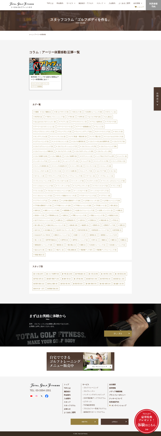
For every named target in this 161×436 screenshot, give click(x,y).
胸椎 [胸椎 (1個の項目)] (104, 240)
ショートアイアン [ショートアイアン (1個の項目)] (71, 161)
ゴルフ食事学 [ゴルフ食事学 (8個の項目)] (71, 156)
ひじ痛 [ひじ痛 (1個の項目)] (108, 117)
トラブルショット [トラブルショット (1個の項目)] (106, 176)
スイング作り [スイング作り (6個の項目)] (76, 166)
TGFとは (50, 3)
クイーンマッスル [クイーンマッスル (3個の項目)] (58, 136)
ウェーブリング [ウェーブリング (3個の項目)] (65, 131)
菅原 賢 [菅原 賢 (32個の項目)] (79, 284)
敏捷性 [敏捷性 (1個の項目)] (85, 225)
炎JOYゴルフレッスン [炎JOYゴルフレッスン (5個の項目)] (65, 230)
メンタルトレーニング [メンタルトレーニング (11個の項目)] (43, 195)
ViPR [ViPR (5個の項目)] (81, 117)
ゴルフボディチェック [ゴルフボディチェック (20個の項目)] (84, 151)
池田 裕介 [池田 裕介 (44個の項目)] (92, 279)
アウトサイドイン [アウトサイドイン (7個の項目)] (80, 122)
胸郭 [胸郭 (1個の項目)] (114, 240)
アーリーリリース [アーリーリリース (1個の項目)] (66, 126)
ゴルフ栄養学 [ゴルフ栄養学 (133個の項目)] (41, 156)
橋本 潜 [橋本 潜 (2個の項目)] (67, 279)
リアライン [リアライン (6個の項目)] (105, 195)
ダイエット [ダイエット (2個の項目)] (39, 176)
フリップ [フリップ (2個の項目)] (116, 186)
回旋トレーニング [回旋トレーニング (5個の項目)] (98, 215)
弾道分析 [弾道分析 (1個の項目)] (104, 220)
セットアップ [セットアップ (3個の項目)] (86, 171)
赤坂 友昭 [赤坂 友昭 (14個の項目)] (105, 284)
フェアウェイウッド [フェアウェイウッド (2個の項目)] (81, 186)
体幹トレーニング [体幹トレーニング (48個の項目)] (52, 210)
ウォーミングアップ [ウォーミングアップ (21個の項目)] (84, 131)
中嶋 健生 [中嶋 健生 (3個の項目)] (81, 274)
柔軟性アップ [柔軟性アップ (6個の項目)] (109, 225)
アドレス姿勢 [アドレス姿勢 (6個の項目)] (96, 122)
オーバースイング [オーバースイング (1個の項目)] (103, 131)
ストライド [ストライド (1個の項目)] (91, 166)
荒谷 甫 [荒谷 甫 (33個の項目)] (66, 284)
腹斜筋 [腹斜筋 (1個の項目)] (60, 245)
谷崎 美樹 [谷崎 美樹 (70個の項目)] (92, 284)
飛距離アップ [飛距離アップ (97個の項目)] (86, 250)
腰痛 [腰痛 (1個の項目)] (123, 240)
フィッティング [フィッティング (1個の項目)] (64, 186)
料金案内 (60, 3)
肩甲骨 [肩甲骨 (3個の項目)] (64, 240)
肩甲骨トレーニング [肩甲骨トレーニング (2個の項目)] (80, 240)
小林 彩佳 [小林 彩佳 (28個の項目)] (121, 274)
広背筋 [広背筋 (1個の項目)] (92, 220)
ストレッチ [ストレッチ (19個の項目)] (106, 166)
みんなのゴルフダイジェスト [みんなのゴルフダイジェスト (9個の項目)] (45, 122)
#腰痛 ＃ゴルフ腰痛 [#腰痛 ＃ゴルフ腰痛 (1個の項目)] (43, 112)
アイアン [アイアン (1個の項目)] (64, 122)
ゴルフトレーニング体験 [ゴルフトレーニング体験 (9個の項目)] (44, 151)
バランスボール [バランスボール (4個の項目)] (62, 181)
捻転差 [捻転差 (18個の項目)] (73, 225)
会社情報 (137, 3)
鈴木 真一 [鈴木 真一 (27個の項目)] (39, 288)
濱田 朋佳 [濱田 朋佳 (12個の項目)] (39, 284)
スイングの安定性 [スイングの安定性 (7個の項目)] (60, 166)
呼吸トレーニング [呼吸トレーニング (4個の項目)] (79, 215)
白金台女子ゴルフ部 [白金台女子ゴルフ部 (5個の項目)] (42, 235)
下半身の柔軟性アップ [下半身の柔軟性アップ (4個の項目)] (43, 205)
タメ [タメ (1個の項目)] (113, 171)
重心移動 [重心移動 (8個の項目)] (72, 250)
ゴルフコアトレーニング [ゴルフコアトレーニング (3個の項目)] (44, 146)
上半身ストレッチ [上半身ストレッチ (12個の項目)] (92, 200)
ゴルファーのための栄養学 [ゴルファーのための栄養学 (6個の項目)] (99, 141)
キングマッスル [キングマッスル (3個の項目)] (41, 136)
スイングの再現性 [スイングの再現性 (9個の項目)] (42, 166)
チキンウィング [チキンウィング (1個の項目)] (55, 176)
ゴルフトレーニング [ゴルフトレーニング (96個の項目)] (109, 146)
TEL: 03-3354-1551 (40, 390)
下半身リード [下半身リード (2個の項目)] (101, 205)
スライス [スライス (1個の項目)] (57, 171)
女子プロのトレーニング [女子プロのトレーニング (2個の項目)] (44, 220)
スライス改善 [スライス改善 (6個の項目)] (71, 171)
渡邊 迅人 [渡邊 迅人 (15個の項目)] (119, 279)
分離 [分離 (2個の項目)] (119, 210)
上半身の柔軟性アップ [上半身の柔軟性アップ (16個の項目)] (71, 200)
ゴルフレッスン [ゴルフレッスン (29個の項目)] (104, 151)
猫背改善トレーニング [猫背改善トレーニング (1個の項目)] (100, 230)
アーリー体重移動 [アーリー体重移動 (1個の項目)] (84, 126)
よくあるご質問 (124, 3)
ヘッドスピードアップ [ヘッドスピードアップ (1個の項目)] (100, 191)
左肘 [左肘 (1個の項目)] (82, 220)
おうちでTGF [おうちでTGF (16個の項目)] (95, 117)
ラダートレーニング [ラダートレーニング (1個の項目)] (88, 195)
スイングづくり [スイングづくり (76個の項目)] (101, 161)
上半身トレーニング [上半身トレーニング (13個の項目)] (112, 200)
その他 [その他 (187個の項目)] (39, 274)
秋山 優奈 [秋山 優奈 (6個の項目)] (53, 284)
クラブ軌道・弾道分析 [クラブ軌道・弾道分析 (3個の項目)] (78, 136)
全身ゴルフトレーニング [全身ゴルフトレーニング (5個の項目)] (85, 210)
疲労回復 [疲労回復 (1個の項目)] (117, 230)
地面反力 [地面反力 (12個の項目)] (113, 215)
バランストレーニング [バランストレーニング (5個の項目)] (43, 181)
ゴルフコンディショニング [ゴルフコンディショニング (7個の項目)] (67, 146)
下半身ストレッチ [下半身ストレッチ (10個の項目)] (63, 205)
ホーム (31, 34)
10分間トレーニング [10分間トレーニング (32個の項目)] (94, 112)
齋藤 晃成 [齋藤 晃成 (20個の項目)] (53, 288)
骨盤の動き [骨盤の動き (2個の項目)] (39, 255)
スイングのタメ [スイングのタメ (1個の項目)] (119, 161)
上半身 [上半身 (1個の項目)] (55, 200)
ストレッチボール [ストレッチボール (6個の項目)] (42, 171)
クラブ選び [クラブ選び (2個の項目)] (96, 136)
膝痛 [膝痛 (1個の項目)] (83, 245)
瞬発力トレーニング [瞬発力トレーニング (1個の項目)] (62, 235)
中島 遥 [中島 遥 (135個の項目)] (68, 274)
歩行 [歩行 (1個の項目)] (37, 230)
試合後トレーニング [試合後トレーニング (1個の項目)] (117, 245)
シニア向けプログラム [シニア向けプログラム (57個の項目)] (105, 156)
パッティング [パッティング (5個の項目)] (78, 181)
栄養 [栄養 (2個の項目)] (122, 225)
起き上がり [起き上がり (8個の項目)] (39, 250)
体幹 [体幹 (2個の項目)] (37, 210)
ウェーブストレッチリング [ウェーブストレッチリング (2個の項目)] (44, 131)
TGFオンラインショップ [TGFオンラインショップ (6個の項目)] (56, 117)
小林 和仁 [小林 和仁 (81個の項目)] (107, 274)
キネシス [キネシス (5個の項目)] (119, 131)
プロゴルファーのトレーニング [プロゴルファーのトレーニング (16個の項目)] (59, 191)
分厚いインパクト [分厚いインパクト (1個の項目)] (106, 210)
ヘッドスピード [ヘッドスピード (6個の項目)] (81, 191)
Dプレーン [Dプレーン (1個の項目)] (111, 112)
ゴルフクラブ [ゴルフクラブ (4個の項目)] (119, 141)
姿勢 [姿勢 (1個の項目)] (60, 220)
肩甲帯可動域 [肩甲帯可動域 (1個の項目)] (51, 240)
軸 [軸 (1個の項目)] (50, 250)
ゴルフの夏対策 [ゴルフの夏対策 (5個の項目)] (79, 141)
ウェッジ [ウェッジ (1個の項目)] (100, 126)
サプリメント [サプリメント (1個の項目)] (86, 156)
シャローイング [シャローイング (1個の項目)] (41, 161)
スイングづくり (37, 83)
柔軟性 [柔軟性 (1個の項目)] (96, 225)
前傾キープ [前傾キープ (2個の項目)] (39, 215)
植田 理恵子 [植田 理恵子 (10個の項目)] (53, 279)
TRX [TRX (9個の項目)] (71, 117)
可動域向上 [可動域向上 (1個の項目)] (53, 215)
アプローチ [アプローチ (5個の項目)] (111, 122)
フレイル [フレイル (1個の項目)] (39, 191)
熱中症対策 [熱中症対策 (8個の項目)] (83, 230)
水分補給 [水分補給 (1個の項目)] (48, 230)
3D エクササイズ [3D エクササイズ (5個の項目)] (61, 112)
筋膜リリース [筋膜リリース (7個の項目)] (79, 235)
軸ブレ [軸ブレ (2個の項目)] (60, 250)
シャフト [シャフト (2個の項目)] (123, 156)
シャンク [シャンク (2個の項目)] (56, 161)
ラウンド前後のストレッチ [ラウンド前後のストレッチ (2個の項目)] (66, 195)
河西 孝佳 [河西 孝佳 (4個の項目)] (106, 279)
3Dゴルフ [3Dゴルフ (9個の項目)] (77, 112)
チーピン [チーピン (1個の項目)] (91, 176)
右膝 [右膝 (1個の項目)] (65, 215)
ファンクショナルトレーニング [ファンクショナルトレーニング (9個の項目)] (113, 181)
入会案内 (112, 3)
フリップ (46, 83)
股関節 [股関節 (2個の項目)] (93, 235)
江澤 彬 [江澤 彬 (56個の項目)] (79, 279)
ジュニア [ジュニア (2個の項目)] (87, 161)
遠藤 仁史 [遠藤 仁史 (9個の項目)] (119, 284)
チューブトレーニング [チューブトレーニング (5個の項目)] (74, 176)
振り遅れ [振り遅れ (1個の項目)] (39, 225)
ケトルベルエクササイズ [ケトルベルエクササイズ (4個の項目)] (114, 136)
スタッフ (101, 3)
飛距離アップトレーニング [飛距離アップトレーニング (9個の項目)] (106, 250)
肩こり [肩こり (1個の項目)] (38, 240)
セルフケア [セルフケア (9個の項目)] (101, 171)
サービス (71, 3)
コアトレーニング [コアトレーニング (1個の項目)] (42, 141)
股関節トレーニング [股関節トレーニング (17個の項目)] (109, 235)
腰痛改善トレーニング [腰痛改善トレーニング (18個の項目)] (43, 245)
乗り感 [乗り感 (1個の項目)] (114, 205)
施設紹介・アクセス (86, 3)
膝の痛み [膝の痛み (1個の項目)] (72, 245)
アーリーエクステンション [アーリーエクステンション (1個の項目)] (44, 126)
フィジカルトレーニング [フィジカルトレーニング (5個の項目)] (44, 186)
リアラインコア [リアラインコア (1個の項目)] (41, 200)
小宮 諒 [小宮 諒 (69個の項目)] (94, 274)
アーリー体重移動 (37, 86)
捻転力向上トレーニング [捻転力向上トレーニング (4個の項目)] (56, 225)
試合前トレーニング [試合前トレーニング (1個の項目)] (97, 245)
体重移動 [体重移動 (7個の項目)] (68, 210)
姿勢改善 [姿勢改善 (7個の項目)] (71, 220)
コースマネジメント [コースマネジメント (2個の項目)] (60, 141)
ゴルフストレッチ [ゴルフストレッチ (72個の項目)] (89, 146)
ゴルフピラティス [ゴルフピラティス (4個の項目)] (64, 151)
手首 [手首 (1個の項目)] (115, 220)
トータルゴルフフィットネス (21, 7)
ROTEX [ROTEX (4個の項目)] (38, 117)
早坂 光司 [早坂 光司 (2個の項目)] (39, 279)
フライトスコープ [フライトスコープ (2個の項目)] (101, 186)
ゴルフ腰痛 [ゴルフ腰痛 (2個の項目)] (56, 156)
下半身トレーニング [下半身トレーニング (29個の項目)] (83, 205)
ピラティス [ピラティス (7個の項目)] (93, 181)
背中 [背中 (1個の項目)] (94, 240)
